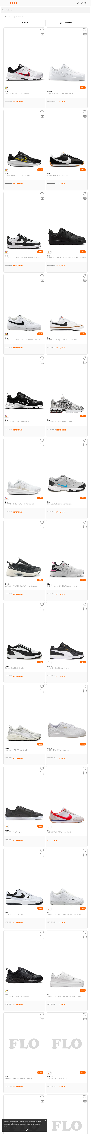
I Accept (25, 1130)
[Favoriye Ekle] (42, 30)
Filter (25, 23)
